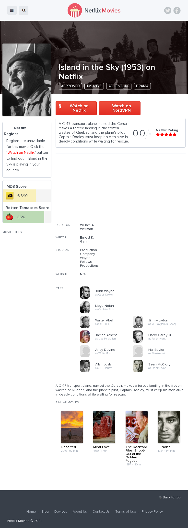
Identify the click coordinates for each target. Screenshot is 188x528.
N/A (83, 274)
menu (12, 10)
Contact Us (101, 511)
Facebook (177, 10)
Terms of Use (125, 511)
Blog (45, 511)
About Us (80, 511)
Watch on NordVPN (121, 108)
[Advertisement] (149, 191)
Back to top (172, 497)
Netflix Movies (18, 521)
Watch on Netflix (79, 108)
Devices (60, 511)
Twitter (167, 10)
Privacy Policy (152, 511)
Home (31, 511)
